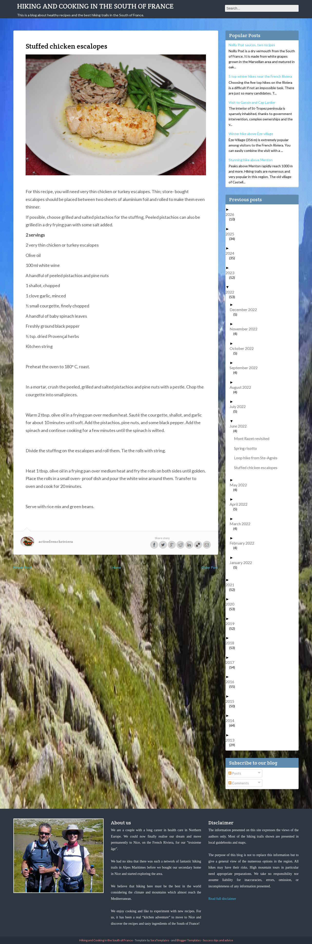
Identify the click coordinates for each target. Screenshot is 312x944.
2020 (231, 604)
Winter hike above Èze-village (251, 134)
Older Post (209, 567)
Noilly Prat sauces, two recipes (252, 45)
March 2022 (241, 523)
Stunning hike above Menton (251, 160)
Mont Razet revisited (253, 438)
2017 (231, 662)
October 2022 (243, 348)
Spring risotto (247, 448)
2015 (231, 701)
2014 (231, 720)
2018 (231, 642)
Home (116, 567)
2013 (231, 740)
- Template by (151, 940)
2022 (231, 292)
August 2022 (242, 387)
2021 (231, 584)
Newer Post (22, 567)
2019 (231, 623)
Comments (238, 783)
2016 (231, 681)
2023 (231, 272)
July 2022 (239, 406)
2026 (231, 214)
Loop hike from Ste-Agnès (257, 457)
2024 (231, 253)
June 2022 (240, 426)
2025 (231, 233)
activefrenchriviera (56, 541)
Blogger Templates (188, 940)
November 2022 (245, 328)
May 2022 (240, 484)
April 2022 (240, 504)
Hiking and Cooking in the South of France (95, 6)
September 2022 (245, 367)
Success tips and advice (218, 940)
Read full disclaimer (222, 899)
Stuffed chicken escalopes (257, 467)
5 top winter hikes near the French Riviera (260, 76)
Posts (234, 773)
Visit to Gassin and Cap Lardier (252, 102)
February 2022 (243, 543)
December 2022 (245, 309)
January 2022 (242, 562)
